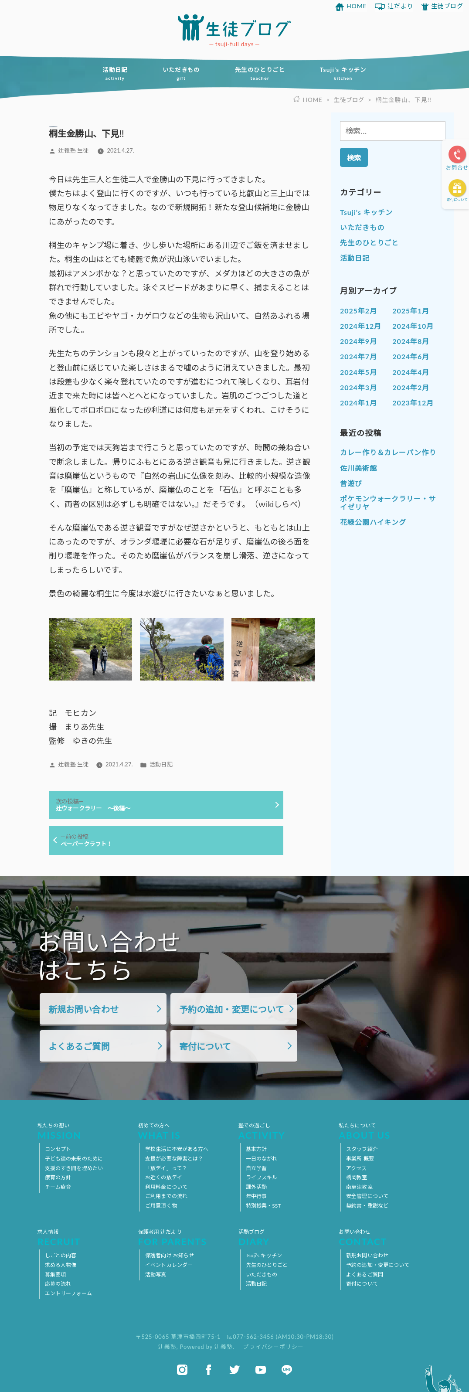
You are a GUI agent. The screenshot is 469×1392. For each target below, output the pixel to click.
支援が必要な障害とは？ (174, 1158)
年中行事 (256, 1196)
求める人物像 (61, 1265)
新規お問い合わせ (83, 1009)
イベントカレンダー (169, 1265)
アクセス (356, 1167)
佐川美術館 (358, 467)
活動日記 (111, 73)
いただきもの (180, 73)
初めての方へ (184, 1131)
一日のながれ (262, 1158)
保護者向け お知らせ (169, 1255)
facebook (208, 1369)
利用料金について (166, 1186)
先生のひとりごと (261, 73)
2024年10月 (413, 325)
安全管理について (367, 1196)
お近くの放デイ (163, 1177)
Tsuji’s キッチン (347, 73)
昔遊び (351, 483)
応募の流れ (58, 1283)
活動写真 (155, 1274)
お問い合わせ (385, 1237)
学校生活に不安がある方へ (176, 1149)
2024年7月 (358, 356)
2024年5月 (358, 372)
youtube (260, 1369)
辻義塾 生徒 (73, 149)
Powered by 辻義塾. (208, 1346)
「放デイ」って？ (166, 1167)
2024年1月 (358, 402)
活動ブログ (284, 1237)
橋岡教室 (356, 1177)
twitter (234, 1369)
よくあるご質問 (79, 1046)
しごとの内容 (61, 1255)
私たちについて (385, 1131)
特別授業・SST (263, 1205)
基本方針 (256, 1149)
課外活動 (256, 1186)
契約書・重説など (367, 1205)
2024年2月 (410, 387)
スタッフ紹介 (362, 1149)
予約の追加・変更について (231, 1009)
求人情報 (83, 1237)
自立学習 (256, 1167)
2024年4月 (410, 372)
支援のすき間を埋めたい (74, 1167)
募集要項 (55, 1274)
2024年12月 (360, 325)
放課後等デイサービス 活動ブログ (234, 27)
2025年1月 (410, 310)
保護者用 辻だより (184, 1237)
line (287, 1369)
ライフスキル (262, 1177)
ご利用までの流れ (166, 1196)
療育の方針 (58, 1177)
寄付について (457, 199)
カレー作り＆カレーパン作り (388, 452)
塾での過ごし (284, 1131)
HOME (357, 6)
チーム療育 (58, 1186)
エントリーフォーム (68, 1293)
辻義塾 (167, 1346)
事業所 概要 (360, 1158)
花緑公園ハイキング (373, 522)
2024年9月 (358, 341)
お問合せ (457, 167)
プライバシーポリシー (273, 1346)
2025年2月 (358, 310)
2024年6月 (410, 356)
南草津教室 (359, 1186)
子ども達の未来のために (74, 1158)
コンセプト (58, 1149)
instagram (182, 1369)
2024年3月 (358, 387)
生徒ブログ (447, 6)
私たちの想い (83, 1131)
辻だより (400, 6)
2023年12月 (413, 402)
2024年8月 (410, 341)
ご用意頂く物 (161, 1205)
